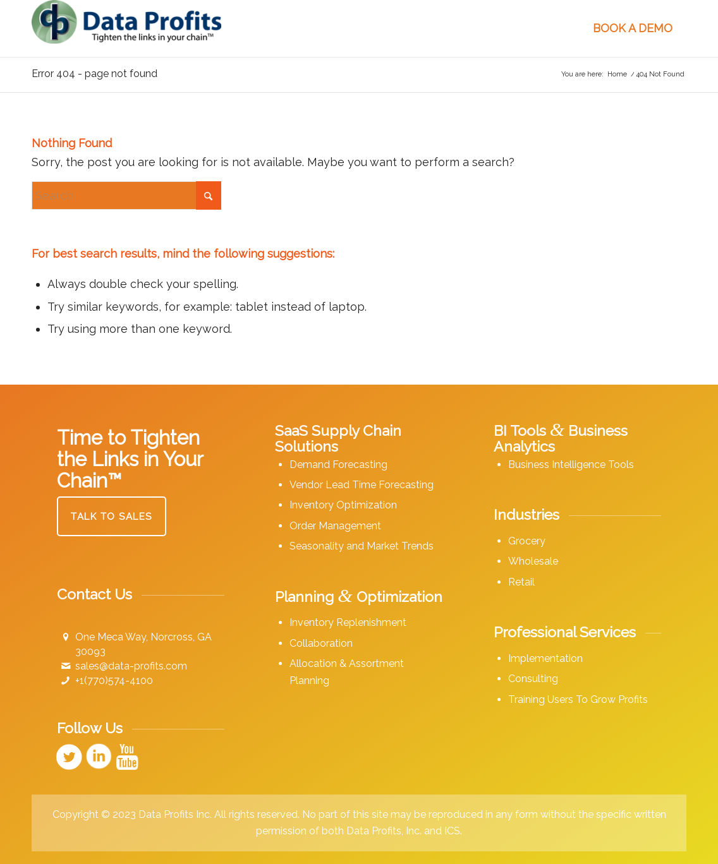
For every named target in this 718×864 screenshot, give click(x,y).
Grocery (526, 541)
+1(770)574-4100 (114, 681)
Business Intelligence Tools (571, 465)
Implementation (545, 658)
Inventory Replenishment (347, 622)
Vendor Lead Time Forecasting (361, 485)
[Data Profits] (126, 28)
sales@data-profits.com (131, 666)
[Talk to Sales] (111, 516)
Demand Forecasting (338, 465)
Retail (521, 582)
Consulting (533, 679)
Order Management (335, 526)
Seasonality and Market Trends (361, 546)
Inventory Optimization (343, 505)
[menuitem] (291, 28)
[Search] (126, 195)
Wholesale (533, 561)
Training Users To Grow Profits (578, 699)
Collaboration (321, 643)
